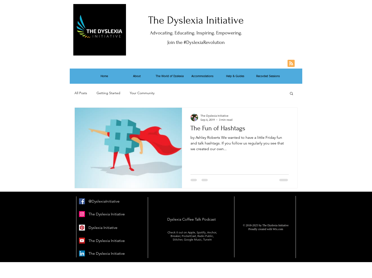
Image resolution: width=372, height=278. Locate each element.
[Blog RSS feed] (291, 63)
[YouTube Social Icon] (82, 241)
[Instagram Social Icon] (82, 214)
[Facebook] (82, 201)
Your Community (142, 93)
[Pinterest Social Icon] (82, 228)
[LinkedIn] (82, 253)
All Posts (80, 93)
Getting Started (108, 93)
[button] (291, 93)
